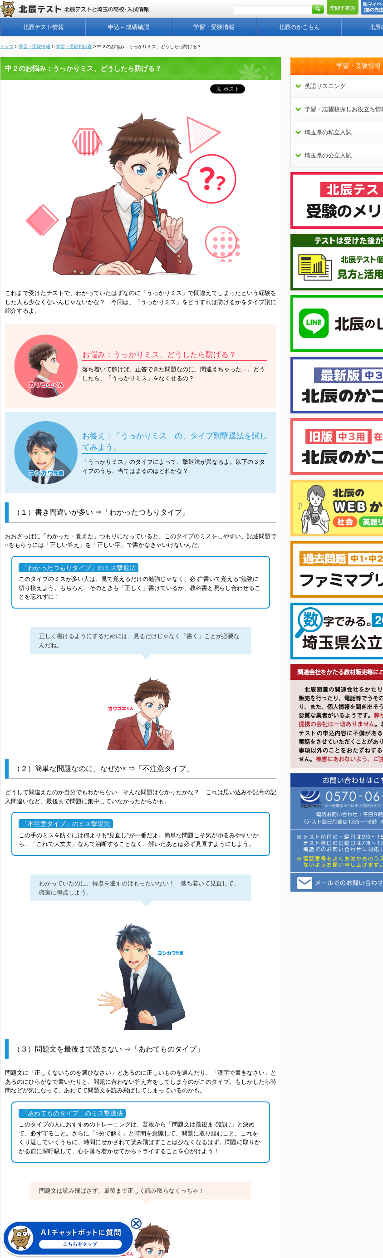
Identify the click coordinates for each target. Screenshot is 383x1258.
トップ (7, 46)
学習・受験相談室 (74, 46)
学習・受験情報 (214, 27)
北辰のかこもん (299, 27)
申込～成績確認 (128, 27)
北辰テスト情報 (43, 27)
